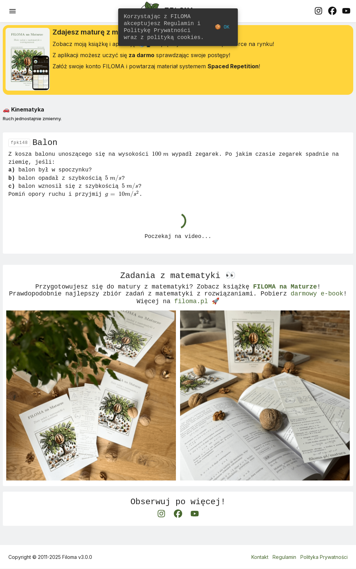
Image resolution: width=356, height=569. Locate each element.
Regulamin (284, 557)
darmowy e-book (317, 303)
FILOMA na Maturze (285, 295)
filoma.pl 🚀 (196, 312)
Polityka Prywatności (324, 557)
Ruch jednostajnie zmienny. (32, 121)
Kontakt (259, 557)
